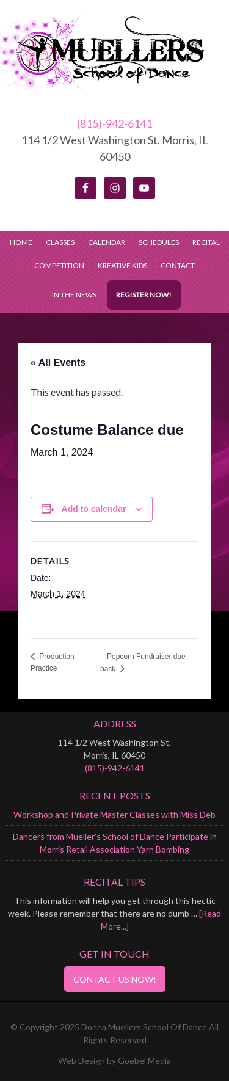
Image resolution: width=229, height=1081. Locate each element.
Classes (60, 242)
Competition (59, 265)
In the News (74, 294)
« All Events (58, 362)
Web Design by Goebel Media (114, 1060)
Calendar (106, 242)
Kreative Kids (122, 265)
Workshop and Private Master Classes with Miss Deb (114, 814)
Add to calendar (94, 509)
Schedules (156, 242)
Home (21, 242)
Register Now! (144, 294)
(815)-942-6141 (114, 123)
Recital (206, 242)
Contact (178, 265)
